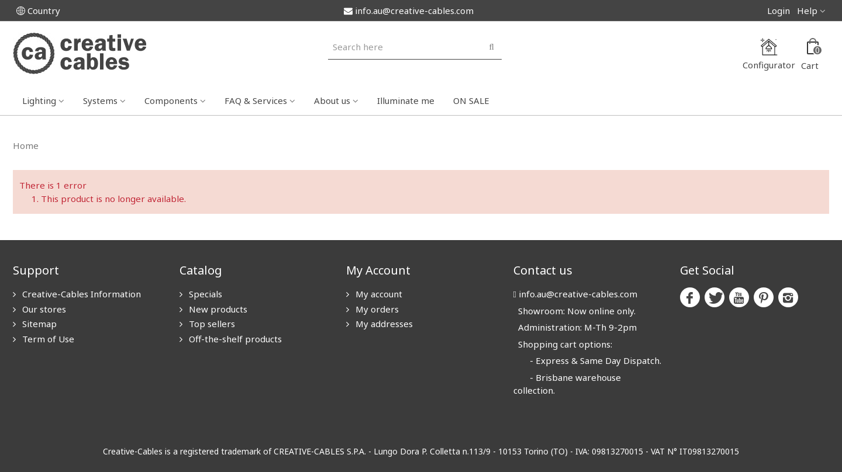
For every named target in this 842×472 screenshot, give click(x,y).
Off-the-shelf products (234, 339)
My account (377, 294)
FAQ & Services (256, 100)
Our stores (43, 309)
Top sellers (211, 323)
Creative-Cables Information (80, 294)
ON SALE (471, 100)
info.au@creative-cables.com (409, 10)
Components (171, 100)
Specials (204, 294)
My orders (376, 309)
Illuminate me (405, 100)
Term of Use (47, 339)
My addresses (383, 323)
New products (217, 309)
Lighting (39, 100)
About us (332, 100)
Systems (100, 100)
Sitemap (38, 323)
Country (38, 10)
